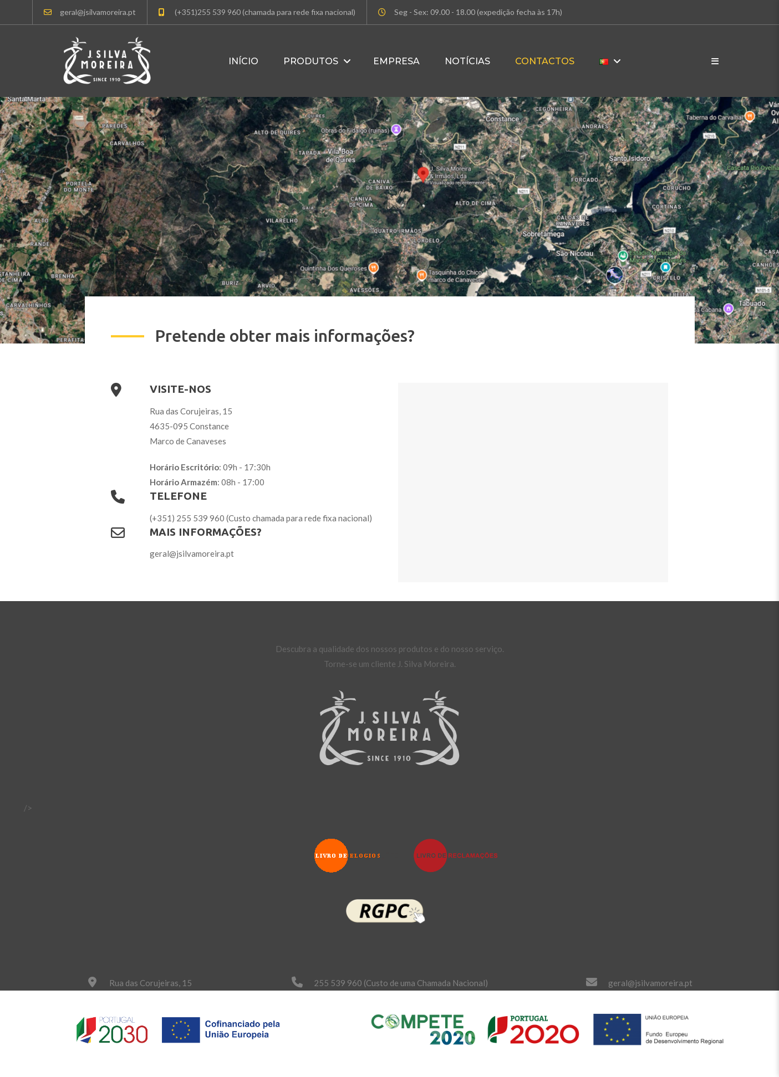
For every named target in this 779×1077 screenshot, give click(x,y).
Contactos (544, 61)
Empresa (396, 61)
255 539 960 (338, 983)
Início (243, 61)
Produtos (310, 61)
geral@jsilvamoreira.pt (650, 983)
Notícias (467, 61)
